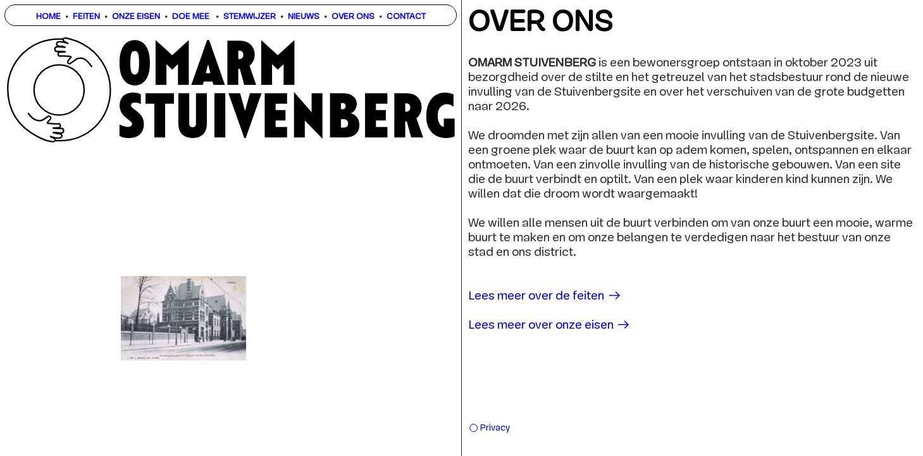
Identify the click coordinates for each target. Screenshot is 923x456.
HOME (48, 17)
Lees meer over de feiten (545, 297)
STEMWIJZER (249, 17)
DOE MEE (190, 17)
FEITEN (86, 17)
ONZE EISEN (136, 17)
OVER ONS (353, 17)
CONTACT (406, 17)
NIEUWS (303, 17)
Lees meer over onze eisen (549, 326)
